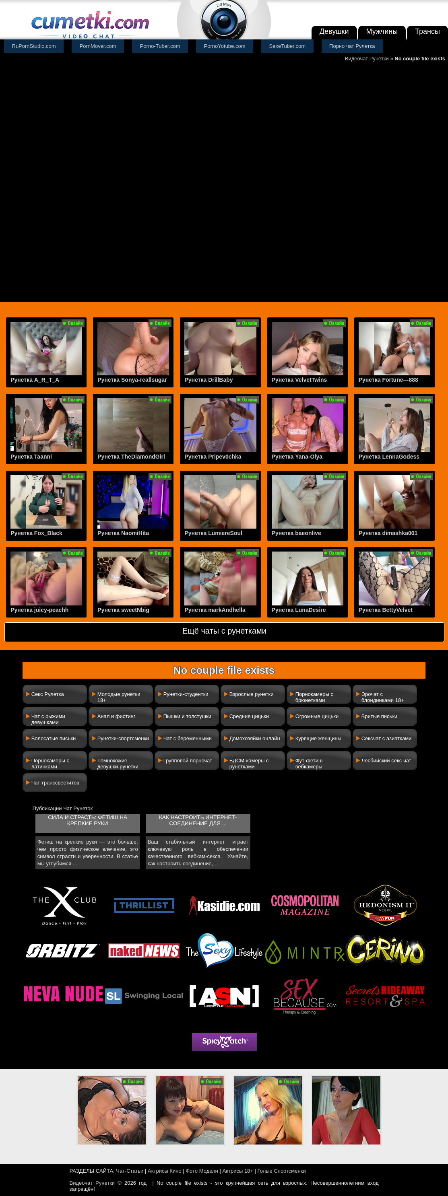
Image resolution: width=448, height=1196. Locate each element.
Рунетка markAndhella (214, 610)
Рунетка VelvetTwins (299, 380)
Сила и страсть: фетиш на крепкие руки (87, 820)
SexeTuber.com (287, 46)
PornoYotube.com (225, 46)
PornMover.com (98, 46)
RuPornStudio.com (34, 46)
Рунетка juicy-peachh (39, 610)
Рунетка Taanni (31, 456)
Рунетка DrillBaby (208, 380)
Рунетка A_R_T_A (34, 380)
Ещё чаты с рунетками (224, 630)
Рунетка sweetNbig (123, 610)
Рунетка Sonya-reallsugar (132, 380)
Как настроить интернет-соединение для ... (198, 820)
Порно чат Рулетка (352, 46)
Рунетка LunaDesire (299, 610)
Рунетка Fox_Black (36, 533)
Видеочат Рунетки (367, 59)
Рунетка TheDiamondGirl (131, 456)
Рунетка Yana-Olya (297, 456)
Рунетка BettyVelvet (386, 610)
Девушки (334, 31)
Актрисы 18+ (237, 1171)
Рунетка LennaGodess (389, 456)
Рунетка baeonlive (296, 533)
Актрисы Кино (165, 1171)
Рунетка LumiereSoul (213, 533)
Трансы (427, 31)
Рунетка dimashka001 (388, 533)
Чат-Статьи (129, 1171)
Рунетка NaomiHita (123, 533)
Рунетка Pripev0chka (212, 456)
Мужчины (382, 31)
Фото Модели (202, 1171)
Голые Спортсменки (282, 1171)
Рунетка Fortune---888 (388, 380)
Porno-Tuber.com (160, 46)
